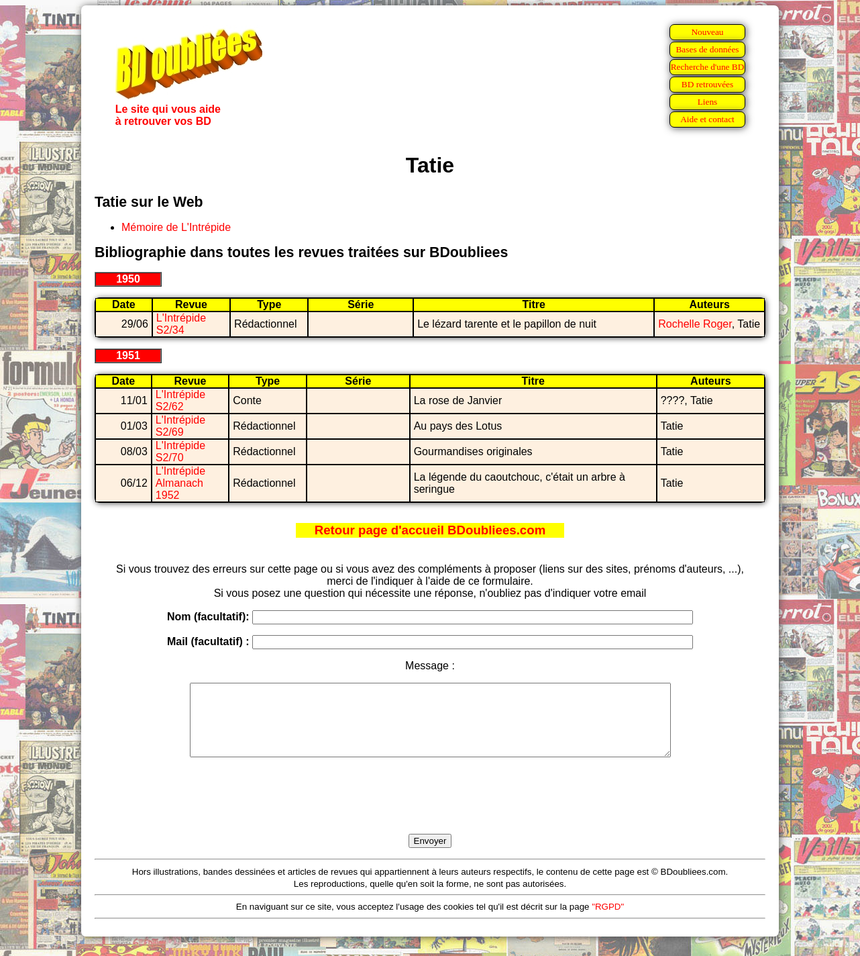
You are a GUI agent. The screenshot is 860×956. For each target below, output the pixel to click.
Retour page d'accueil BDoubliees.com (430, 530)
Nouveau (707, 32)
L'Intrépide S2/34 (181, 324)
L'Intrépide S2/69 (180, 426)
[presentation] (430, 811)
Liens (708, 102)
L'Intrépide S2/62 (180, 400)
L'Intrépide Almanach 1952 (180, 483)
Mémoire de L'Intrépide (176, 227)
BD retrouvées (707, 84)
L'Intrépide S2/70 (180, 451)
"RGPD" (608, 921)
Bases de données (707, 49)
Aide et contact (707, 119)
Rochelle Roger (694, 324)
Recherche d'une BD (708, 67)
